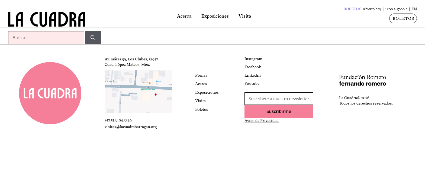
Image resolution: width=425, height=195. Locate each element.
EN (414, 8)
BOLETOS (403, 18)
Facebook (252, 66)
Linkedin (252, 75)
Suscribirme (278, 111)
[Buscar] (93, 37)
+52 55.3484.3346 (118, 120)
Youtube (251, 83)
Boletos (201, 109)
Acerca (194, 16)
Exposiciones (225, 16)
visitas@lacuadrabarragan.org (131, 126)
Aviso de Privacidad (261, 120)
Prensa (201, 75)
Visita (254, 16)
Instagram (253, 58)
